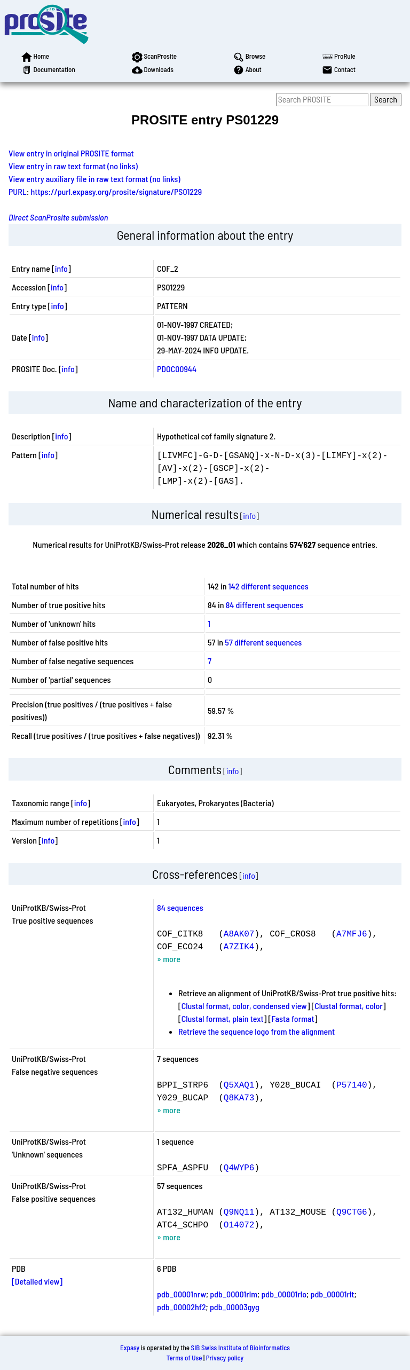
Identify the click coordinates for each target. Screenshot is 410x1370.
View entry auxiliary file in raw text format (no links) (94, 179)
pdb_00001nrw (181, 1294)
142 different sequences (268, 586)
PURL (18, 191)
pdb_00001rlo (283, 1294)
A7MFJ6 (351, 933)
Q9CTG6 (351, 1211)
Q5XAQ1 (239, 1084)
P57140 (351, 1084)
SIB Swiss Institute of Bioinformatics (240, 1347)
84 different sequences (264, 605)
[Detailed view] (37, 1281)
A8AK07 (239, 933)
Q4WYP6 (239, 1167)
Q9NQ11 (239, 1211)
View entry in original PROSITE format (71, 153)
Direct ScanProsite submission (58, 217)
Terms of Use (184, 1357)
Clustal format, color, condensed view (244, 1006)
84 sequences (180, 907)
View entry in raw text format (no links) (73, 166)
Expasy (129, 1347)
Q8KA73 (239, 1097)
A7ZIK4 (239, 946)
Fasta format (292, 1018)
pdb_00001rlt (332, 1294)
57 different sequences (263, 642)
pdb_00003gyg (234, 1307)
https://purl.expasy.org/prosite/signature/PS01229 (116, 191)
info (61, 268)
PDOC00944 (176, 369)
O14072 (239, 1224)
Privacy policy (224, 1357)
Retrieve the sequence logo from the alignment (256, 1031)
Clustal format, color (348, 1006)
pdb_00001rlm (233, 1294)
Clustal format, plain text (223, 1018)
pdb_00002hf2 (181, 1307)
